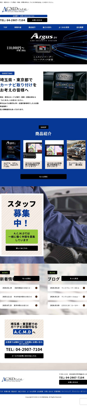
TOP (5, 27)
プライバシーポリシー (79, 398)
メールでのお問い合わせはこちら (24, 362)
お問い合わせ (37, 20)
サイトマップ (66, 398)
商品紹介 (32, 27)
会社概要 (79, 27)
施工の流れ (47, 27)
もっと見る (43, 177)
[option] (43, 47)
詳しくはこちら (21, 250)
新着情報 (57, 398)
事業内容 (17, 27)
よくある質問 (64, 27)
